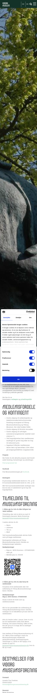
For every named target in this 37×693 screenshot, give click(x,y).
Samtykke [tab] (6, 317)
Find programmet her (9, 463)
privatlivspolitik (26, 399)
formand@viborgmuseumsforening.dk (15, 684)
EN (27, 4)
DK (23, 4)
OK (18, 379)
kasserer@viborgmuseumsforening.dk (15, 518)
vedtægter (14, 399)
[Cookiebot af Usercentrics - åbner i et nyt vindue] (26, 312)
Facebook (26, 472)
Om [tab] (30, 317)
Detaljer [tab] (18, 317)
